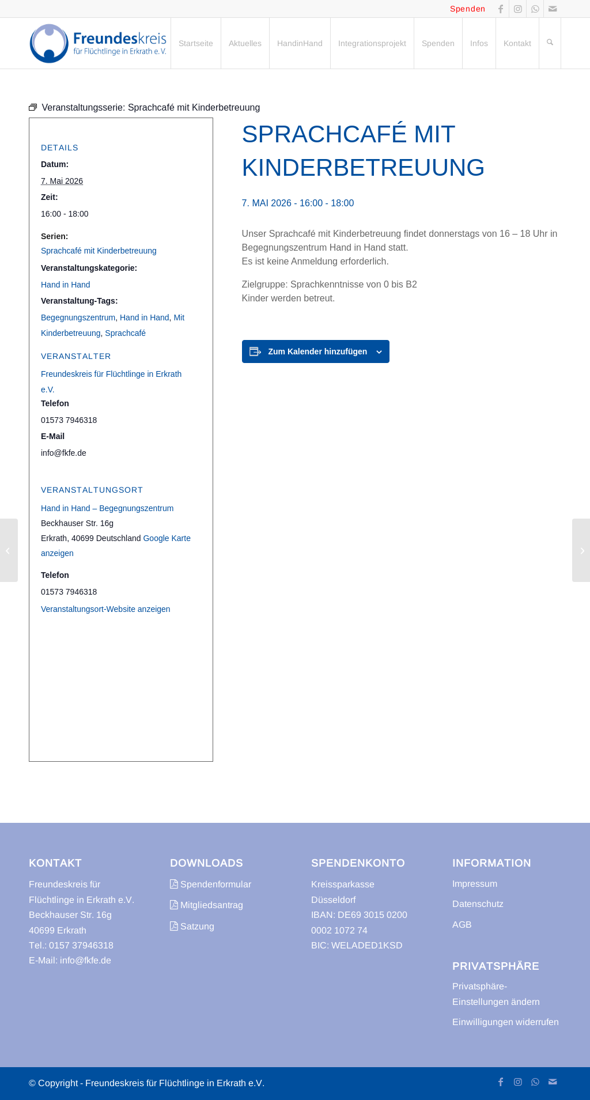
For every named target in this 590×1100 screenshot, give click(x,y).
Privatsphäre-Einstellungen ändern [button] (496, 993)
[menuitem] (196, 43)
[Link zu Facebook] (500, 8)
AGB (462, 924)
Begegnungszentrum (78, 317)
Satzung (192, 926)
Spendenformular (210, 884)
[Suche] (550, 43)
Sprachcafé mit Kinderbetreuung (99, 250)
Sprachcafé (125, 333)
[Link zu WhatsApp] (535, 8)
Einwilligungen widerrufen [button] (505, 1022)
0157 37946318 (81, 945)
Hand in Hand (65, 284)
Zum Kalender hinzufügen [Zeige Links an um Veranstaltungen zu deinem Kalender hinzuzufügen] (318, 351)
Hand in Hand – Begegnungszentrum (107, 508)
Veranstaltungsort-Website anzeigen (106, 609)
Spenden (468, 8)
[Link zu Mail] (552, 8)
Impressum (474, 884)
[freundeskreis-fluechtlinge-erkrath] (101, 43)
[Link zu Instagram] (517, 8)
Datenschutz (478, 904)
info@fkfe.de (85, 960)
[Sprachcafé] (9, 550)
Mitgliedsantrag (206, 905)
